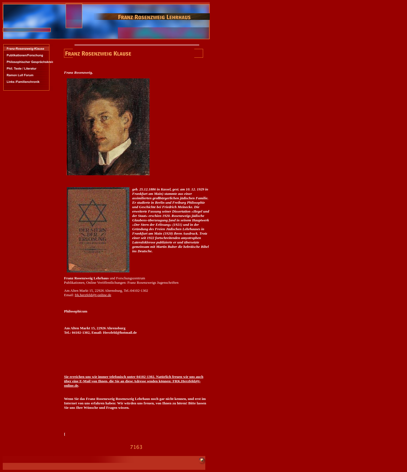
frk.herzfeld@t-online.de (93, 295)
